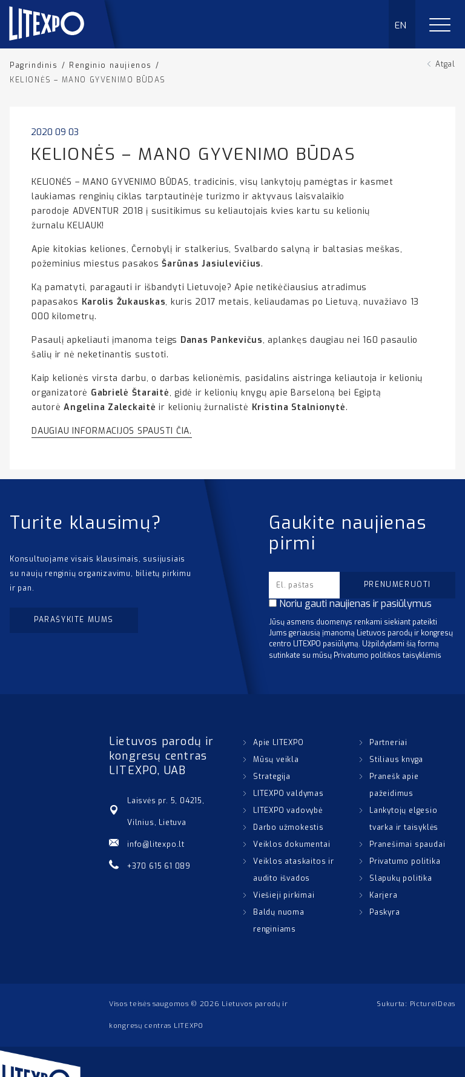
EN (401, 25)
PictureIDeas (432, 1004)
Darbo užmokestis (288, 827)
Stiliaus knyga (396, 759)
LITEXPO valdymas (288, 793)
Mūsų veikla (276, 759)
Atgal (445, 64)
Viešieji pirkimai (284, 895)
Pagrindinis (34, 65)
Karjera (383, 895)
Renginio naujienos (110, 65)
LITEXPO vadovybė (288, 810)
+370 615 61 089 (159, 866)
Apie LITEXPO (278, 742)
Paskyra (384, 912)
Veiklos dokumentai (291, 844)
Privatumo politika (404, 861)
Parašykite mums (74, 620)
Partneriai (388, 742)
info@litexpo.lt (156, 844)
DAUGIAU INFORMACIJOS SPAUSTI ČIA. (111, 431)
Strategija (272, 776)
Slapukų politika (400, 878)
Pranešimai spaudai (407, 844)
